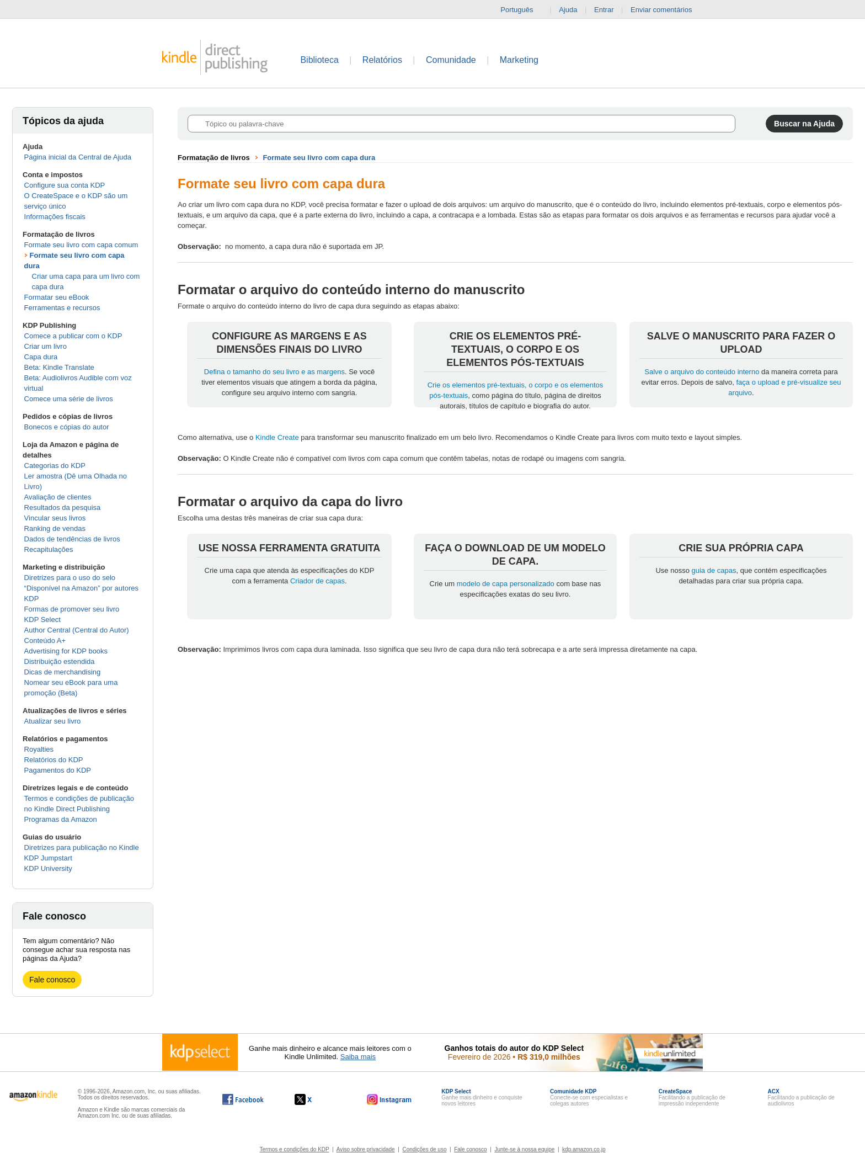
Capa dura (41, 357)
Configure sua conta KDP (64, 185)
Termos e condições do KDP (294, 1149)
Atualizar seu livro (52, 721)
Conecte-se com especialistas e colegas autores (589, 1097)
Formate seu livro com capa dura (319, 157)
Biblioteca (319, 60)
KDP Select (42, 619)
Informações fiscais (55, 216)
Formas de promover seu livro (72, 609)
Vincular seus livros (55, 518)
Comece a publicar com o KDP (73, 336)
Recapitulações (48, 549)
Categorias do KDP (55, 465)
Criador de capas (317, 581)
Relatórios (382, 60)
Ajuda (568, 10)
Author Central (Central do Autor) (76, 630)
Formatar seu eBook (56, 297)
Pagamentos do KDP (57, 770)
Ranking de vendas (55, 528)
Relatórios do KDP (53, 760)
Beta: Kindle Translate (59, 367)
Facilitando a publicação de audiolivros (801, 1097)
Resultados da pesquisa (62, 507)
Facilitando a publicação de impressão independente (692, 1097)
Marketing (519, 60)
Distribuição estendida (59, 661)
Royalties (39, 749)
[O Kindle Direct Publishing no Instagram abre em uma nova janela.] (389, 1099)
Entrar (603, 10)
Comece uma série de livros (68, 399)
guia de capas (714, 570)
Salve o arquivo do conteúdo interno (701, 372)
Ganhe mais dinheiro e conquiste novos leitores (481, 1097)
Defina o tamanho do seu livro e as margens (274, 372)
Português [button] (521, 10)
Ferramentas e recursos (62, 308)
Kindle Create (277, 437)
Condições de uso (424, 1149)
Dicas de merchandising (62, 672)
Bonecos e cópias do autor (66, 427)
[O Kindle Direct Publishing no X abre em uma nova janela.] (315, 1099)
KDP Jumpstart (48, 858)
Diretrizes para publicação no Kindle (81, 847)
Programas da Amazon (60, 819)
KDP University (48, 868)
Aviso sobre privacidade (366, 1149)
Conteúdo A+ (45, 640)
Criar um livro (45, 346)
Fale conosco (52, 979)
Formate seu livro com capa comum (81, 245)
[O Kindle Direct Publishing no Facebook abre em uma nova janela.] (243, 1099)
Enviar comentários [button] (667, 10)
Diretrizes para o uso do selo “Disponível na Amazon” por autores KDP (81, 588)
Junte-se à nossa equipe (524, 1149)
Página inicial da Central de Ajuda (77, 157)
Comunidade (451, 60)
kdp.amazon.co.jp (583, 1149)
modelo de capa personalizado (505, 584)
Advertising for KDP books (66, 651)
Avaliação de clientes (58, 497)
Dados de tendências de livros (72, 539)
